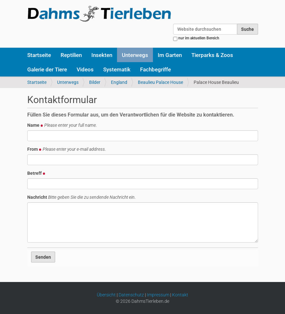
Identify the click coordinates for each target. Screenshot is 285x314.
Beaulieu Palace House (160, 82)
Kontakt (180, 294)
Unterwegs (135, 55)
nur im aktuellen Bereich (198, 38)
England (119, 82)
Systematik (116, 69)
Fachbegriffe (155, 69)
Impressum (158, 294)
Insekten (101, 55)
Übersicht (106, 294)
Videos (85, 69)
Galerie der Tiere (47, 69)
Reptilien (71, 55)
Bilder (94, 82)
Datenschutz (131, 294)
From (66, 149)
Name (62, 125)
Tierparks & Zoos (212, 55)
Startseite (39, 55)
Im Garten (170, 55)
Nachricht (81, 197)
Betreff (36, 173)
